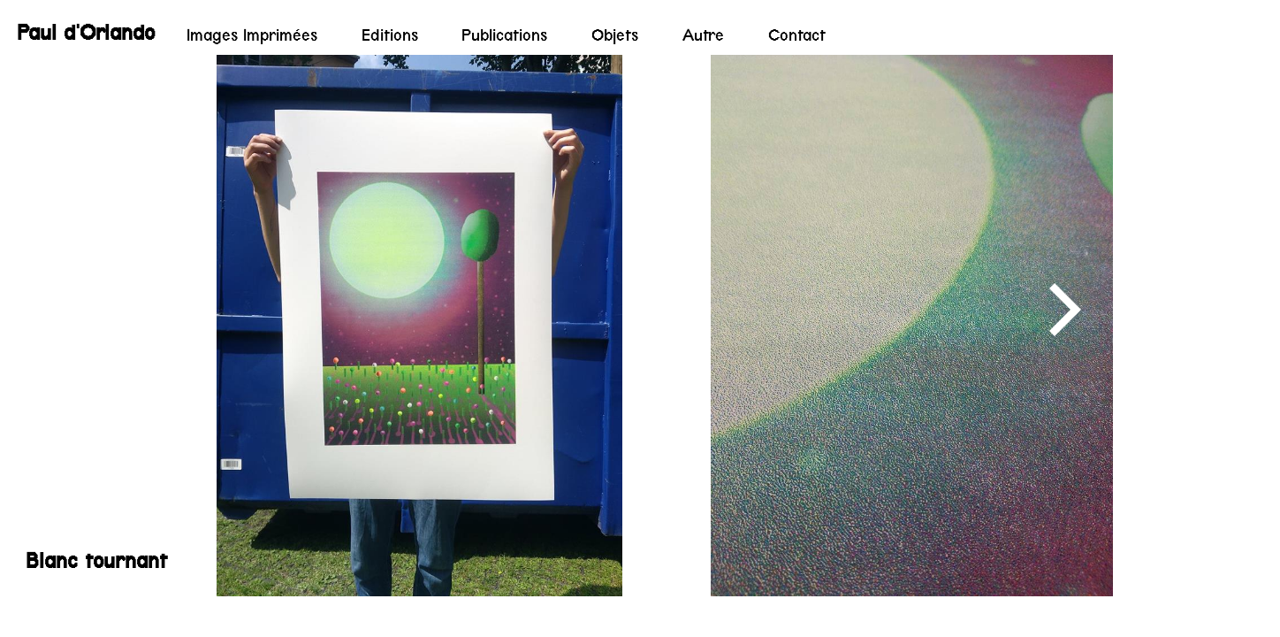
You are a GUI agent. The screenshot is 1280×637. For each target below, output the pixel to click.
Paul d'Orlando (86, 32)
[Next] (1060, 309)
